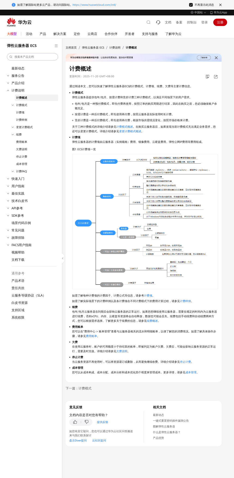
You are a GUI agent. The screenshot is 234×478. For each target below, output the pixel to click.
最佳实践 (18, 193)
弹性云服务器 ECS (93, 47)
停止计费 (21, 156)
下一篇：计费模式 (78, 388)
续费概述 (152, 321)
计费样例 (21, 119)
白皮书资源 (20, 303)
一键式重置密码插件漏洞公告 (171, 420)
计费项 (20, 112)
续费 (19, 134)
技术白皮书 (20, 201)
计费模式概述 (124, 126)
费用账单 (21, 142)
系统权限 (18, 317)
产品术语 (18, 280)
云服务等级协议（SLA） (29, 295)
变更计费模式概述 (130, 131)
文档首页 (71, 47)
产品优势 (158, 438)
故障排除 (18, 237)
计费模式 (21, 105)
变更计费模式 (24, 127)
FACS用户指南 (22, 245)
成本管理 (21, 164)
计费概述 (21, 97)
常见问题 (18, 230)
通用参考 (18, 273)
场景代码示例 (21, 223)
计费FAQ (21, 171)
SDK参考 (18, 215)
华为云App (220, 12)
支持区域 (18, 310)
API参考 (17, 208)
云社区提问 (99, 440)
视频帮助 (18, 252)
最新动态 (18, 68)
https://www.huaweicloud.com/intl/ (94, 4)
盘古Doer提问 (78, 440)
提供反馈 (102, 422)
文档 (168, 22)
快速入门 (18, 179)
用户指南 (18, 186)
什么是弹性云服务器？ (167, 432)
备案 (179, 22)
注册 (220, 22)
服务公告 (18, 76)
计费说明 (18, 90)
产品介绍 (18, 83)
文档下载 (18, 260)
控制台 (192, 22)
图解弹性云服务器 (164, 426)
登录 (204, 22)
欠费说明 (21, 149)
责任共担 (18, 288)
